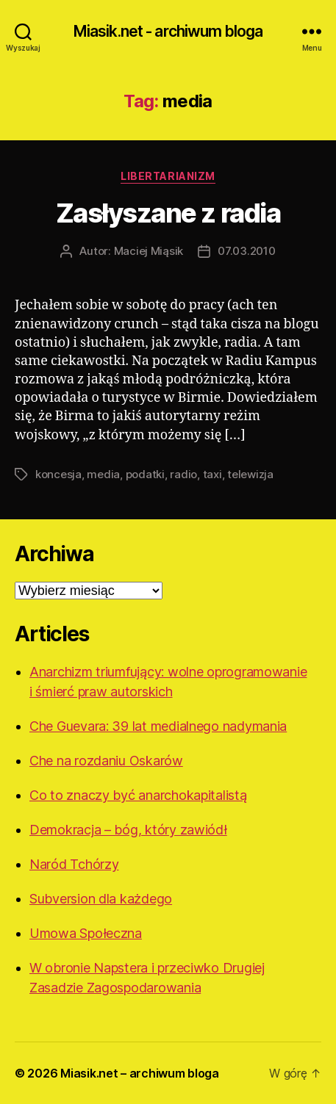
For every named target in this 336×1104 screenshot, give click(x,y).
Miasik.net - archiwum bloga (168, 31)
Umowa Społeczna (85, 933)
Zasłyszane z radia (168, 213)
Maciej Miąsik (149, 251)
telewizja (250, 474)
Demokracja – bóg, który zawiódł (128, 829)
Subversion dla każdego (100, 898)
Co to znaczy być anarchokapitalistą (138, 795)
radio (183, 474)
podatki (145, 474)
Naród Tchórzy (74, 864)
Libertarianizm (168, 176)
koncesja (58, 474)
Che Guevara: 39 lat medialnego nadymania (158, 726)
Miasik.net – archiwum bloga (139, 1073)
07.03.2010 (246, 251)
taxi (212, 474)
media (103, 474)
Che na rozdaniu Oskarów (106, 760)
